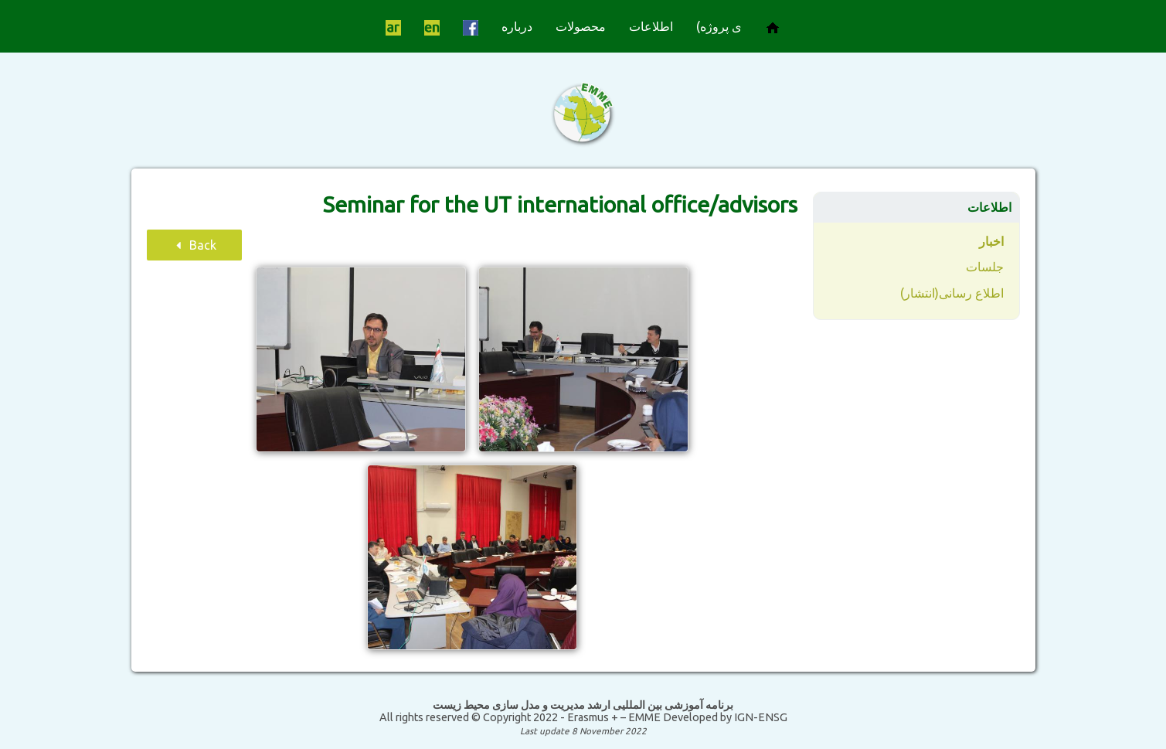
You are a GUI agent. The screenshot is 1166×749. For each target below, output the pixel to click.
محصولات (581, 26)
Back (194, 245)
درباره (516, 26)
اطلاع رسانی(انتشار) (952, 293)
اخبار (991, 241)
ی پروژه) (719, 26)
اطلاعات (651, 26)
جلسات (985, 267)
